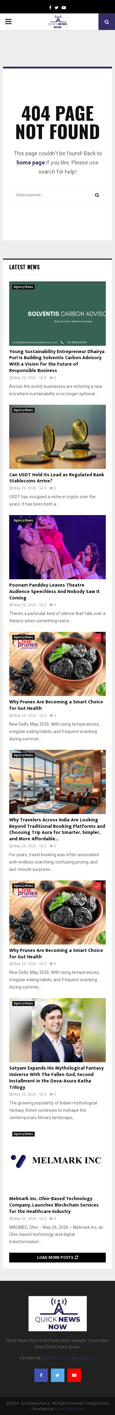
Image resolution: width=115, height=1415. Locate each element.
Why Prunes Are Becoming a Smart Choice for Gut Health (56, 705)
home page (31, 162)
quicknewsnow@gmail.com (68, 1357)
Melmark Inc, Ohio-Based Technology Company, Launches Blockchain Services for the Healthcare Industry (54, 1205)
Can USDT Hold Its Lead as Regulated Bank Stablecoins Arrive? (56, 478)
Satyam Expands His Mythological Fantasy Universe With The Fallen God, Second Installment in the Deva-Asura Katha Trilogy (56, 1077)
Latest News (24, 267)
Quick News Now (69, 1409)
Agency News (23, 287)
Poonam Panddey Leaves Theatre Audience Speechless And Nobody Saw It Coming (54, 591)
